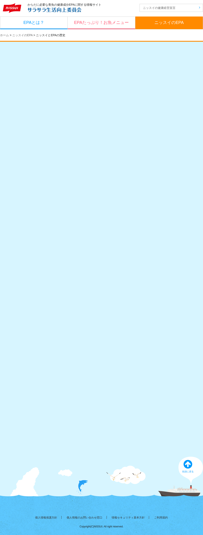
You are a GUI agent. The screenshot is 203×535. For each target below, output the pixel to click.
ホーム (4, 35)
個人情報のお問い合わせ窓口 (84, 517)
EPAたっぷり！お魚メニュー (101, 22)
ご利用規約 (161, 517)
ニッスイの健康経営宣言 (171, 8)
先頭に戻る (191, 468)
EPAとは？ (33, 22)
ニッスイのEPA (169, 22)
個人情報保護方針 (46, 517)
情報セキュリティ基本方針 (128, 517)
